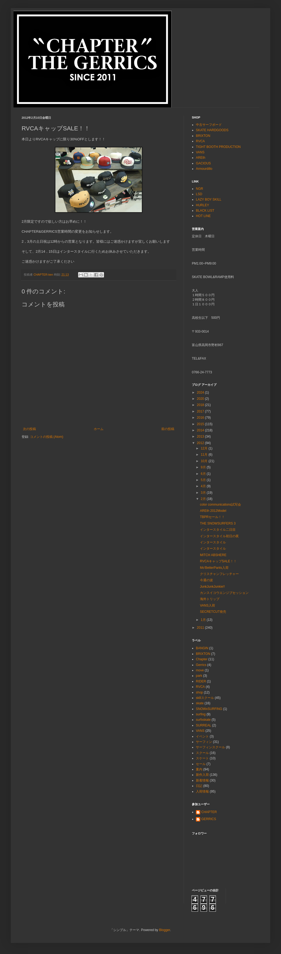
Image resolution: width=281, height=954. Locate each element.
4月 (204, 486)
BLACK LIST (205, 210)
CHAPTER (209, 812)
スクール (202, 753)
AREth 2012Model (213, 511)
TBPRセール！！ (212, 517)
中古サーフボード (209, 125)
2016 (201, 418)
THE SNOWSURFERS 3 (218, 523)
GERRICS (208, 819)
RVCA (200, 141)
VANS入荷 (207, 605)
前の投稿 (167, 429)
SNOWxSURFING (209, 709)
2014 (201, 430)
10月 (205, 461)
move (200, 670)
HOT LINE (203, 216)
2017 (201, 411)
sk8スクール (205, 698)
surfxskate (203, 720)
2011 (201, 628)
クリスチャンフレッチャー (219, 574)
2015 (201, 424)
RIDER (201, 681)
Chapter (202, 659)
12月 (205, 448)
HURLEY (202, 205)
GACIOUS (203, 163)
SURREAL (203, 725)
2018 (201, 405)
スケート (202, 758)
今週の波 (206, 580)
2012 (201, 443)
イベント (202, 736)
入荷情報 (202, 791)
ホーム (98, 429)
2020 (201, 399)
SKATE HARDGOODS (212, 130)
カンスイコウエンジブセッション (224, 593)
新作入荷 (202, 775)
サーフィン (204, 742)
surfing (201, 714)
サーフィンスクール (210, 747)
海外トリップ (209, 599)
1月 (204, 620)
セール (201, 764)
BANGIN (202, 648)
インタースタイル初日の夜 (219, 536)
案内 (199, 769)
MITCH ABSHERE (213, 555)
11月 (205, 454)
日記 (199, 786)
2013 (201, 436)
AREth (200, 158)
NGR (199, 189)
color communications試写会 (220, 504)
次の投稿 (29, 429)
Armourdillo (204, 169)
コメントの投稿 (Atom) (46, 437)
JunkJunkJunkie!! (212, 586)
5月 (204, 480)
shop (199, 692)
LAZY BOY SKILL (208, 199)
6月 (204, 474)
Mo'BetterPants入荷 (214, 568)
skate (200, 703)
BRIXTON (203, 136)
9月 (204, 467)
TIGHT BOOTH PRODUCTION (218, 147)
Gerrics (201, 665)
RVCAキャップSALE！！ (218, 561)
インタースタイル (213, 542)
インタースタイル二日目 (218, 530)
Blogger (164, 930)
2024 (201, 392)
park (199, 676)
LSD (199, 194)
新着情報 (202, 780)
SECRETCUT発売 (213, 612)
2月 (204, 499)
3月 (204, 493)
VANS (200, 152)
